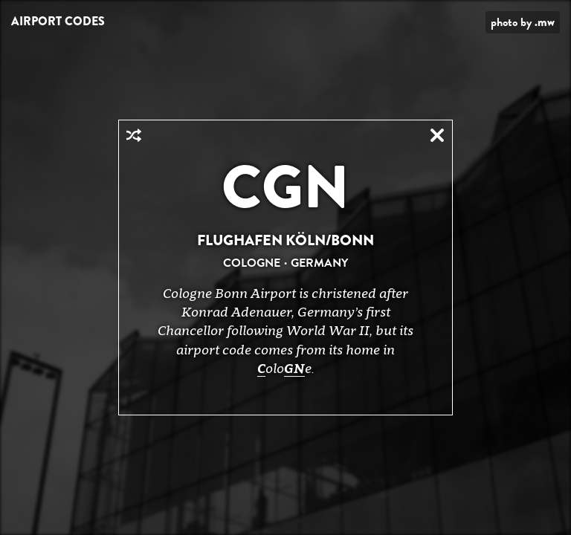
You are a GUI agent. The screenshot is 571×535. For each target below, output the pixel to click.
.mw (545, 21)
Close (437, 135)
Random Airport (134, 135)
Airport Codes (58, 21)
